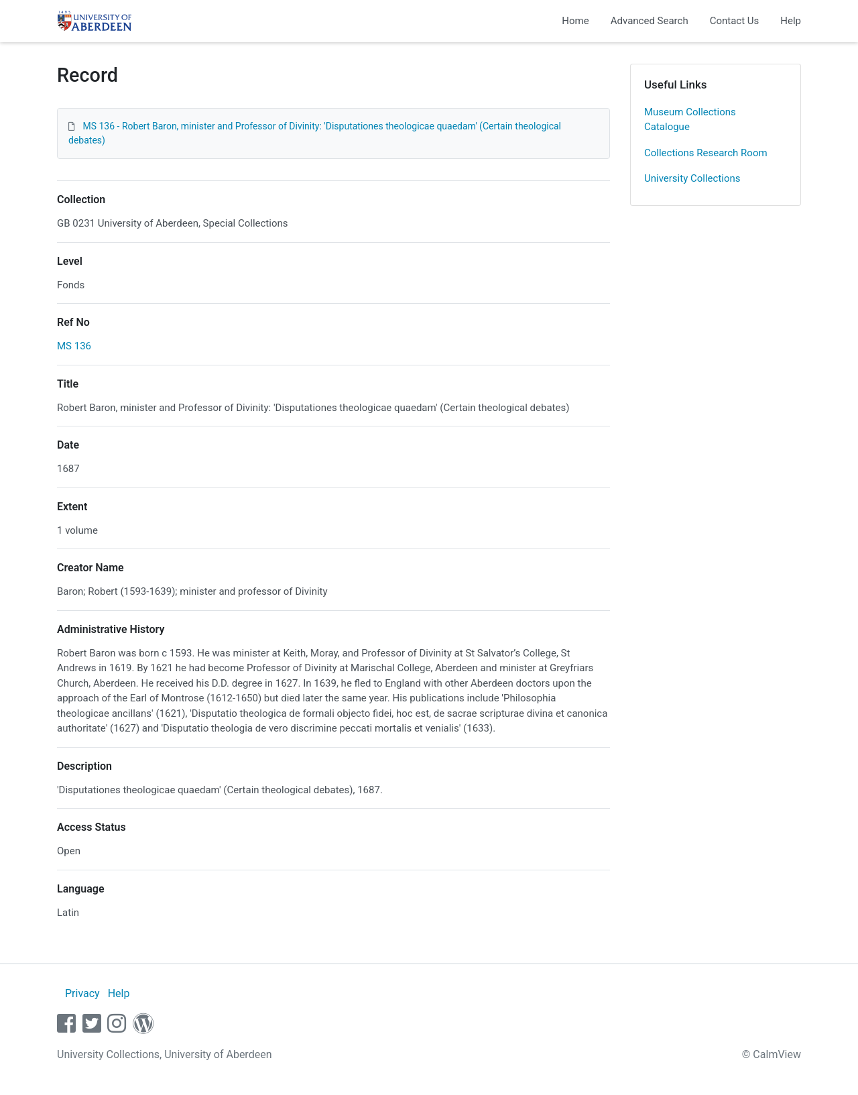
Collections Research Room (706, 153)
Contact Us (734, 21)
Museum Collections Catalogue (690, 119)
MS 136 (74, 346)
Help (790, 21)
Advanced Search (649, 21)
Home (575, 21)
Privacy (82, 993)
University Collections (692, 178)
